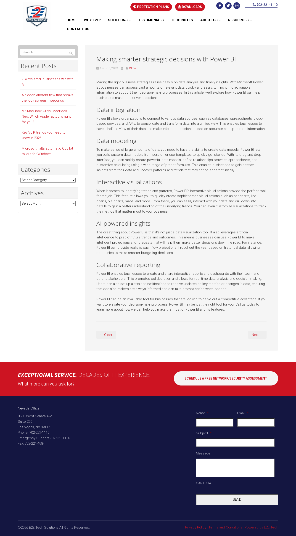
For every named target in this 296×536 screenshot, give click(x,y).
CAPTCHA (203, 482)
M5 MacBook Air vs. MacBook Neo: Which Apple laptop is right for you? (46, 115)
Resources (240, 19)
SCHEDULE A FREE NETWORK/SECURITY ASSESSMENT (226, 379)
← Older (106, 334)
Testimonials (151, 19)
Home (71, 19)
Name (202, 412)
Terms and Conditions (225, 526)
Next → (257, 334)
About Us (210, 19)
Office (132, 67)
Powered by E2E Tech (261, 526)
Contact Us (78, 28)
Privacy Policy (195, 526)
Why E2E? (92, 19)
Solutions (119, 19)
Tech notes (182, 19)
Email (242, 412)
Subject (203, 432)
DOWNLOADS (190, 6)
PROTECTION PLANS (151, 6)
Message (203, 452)
